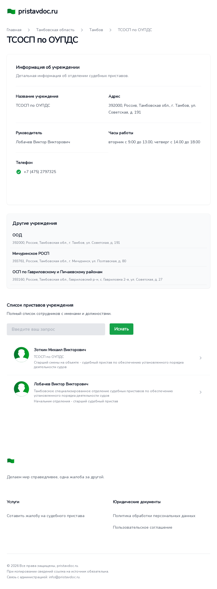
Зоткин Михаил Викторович (60, 350)
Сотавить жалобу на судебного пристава (45, 515)
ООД (17, 235)
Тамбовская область (55, 30)
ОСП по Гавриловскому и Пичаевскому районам (57, 272)
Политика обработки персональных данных (154, 515)
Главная (14, 30)
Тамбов (96, 30)
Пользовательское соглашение (142, 527)
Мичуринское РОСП (30, 253)
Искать (121, 329)
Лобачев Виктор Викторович (61, 384)
